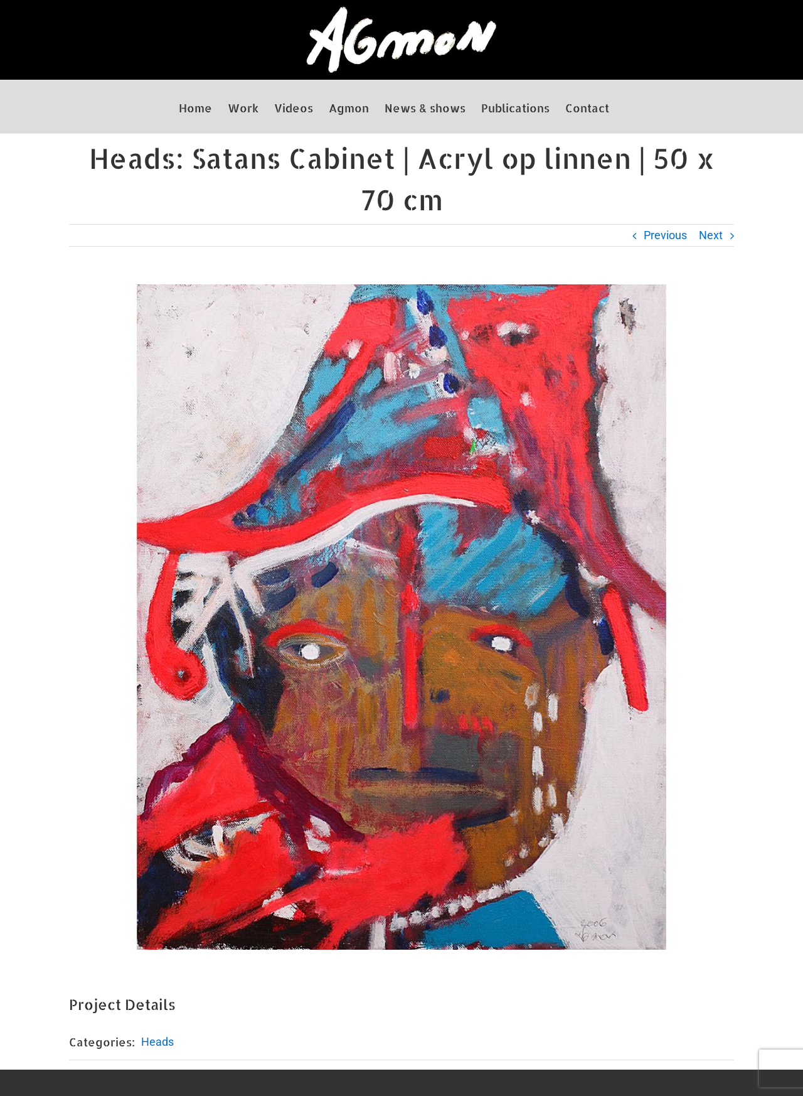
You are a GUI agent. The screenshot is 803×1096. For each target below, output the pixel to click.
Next (711, 235)
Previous (665, 235)
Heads (157, 1041)
